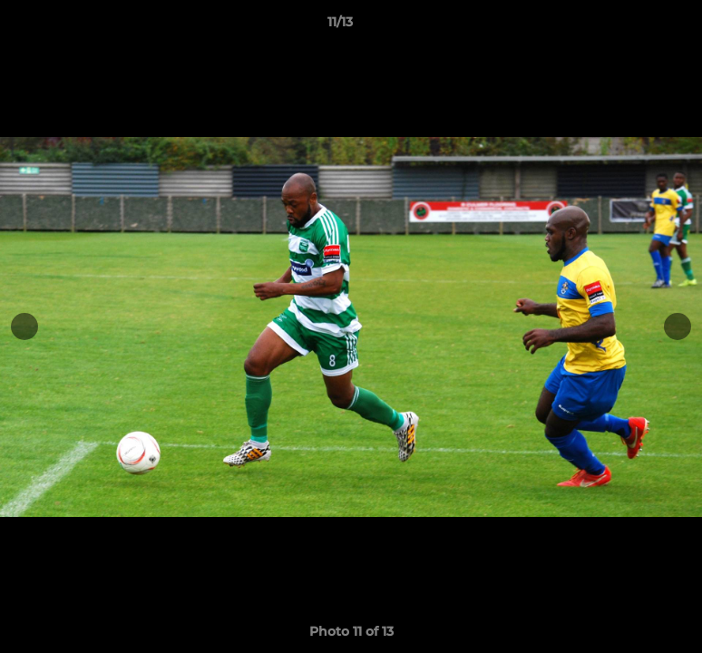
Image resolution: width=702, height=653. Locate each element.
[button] (626, 26)
